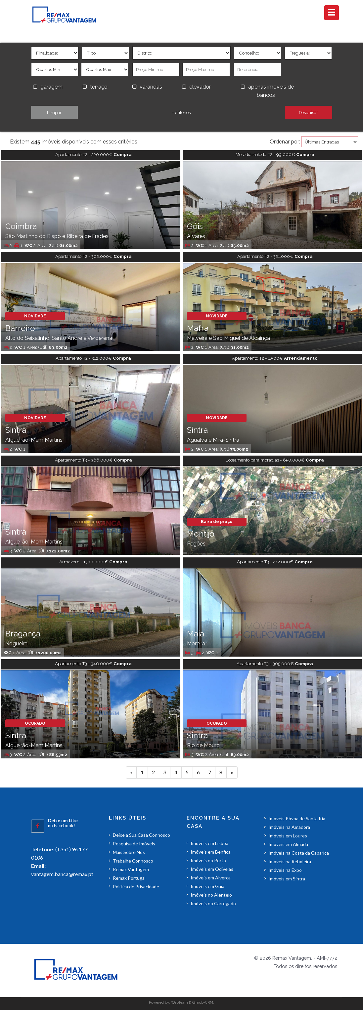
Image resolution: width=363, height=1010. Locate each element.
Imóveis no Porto (208, 860)
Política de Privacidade (136, 886)
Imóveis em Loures (287, 835)
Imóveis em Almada (288, 844)
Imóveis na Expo (285, 870)
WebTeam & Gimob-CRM (192, 1002)
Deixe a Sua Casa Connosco (141, 835)
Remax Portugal (129, 878)
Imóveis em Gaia (207, 886)
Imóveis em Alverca (211, 877)
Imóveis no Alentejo (211, 895)
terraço (99, 87)
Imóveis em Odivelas (212, 869)
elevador (200, 87)
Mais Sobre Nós (129, 852)
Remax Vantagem (131, 869)
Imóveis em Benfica (211, 852)
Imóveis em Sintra (286, 878)
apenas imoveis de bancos (271, 91)
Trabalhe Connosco (133, 861)
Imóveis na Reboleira (289, 861)
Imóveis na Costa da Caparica (298, 853)
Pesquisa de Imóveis (134, 843)
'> (54, 53)
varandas (151, 87)
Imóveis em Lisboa (209, 843)
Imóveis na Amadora (289, 827)
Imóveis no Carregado (213, 903)
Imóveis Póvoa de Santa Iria (296, 818)
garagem (51, 87)
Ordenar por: (285, 142)
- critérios (181, 112)
